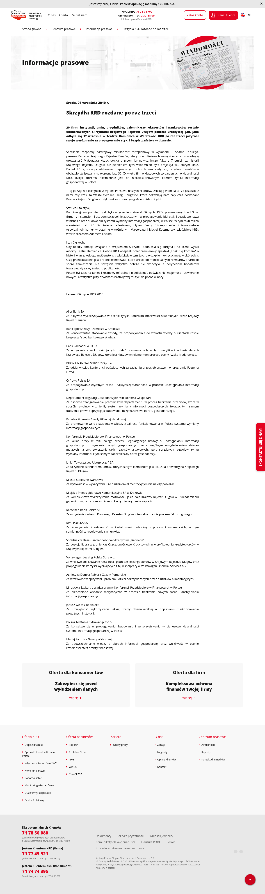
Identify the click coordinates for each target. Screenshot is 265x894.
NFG (71, 759)
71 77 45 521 (35, 854)
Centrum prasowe (64, 29)
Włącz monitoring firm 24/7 (41, 763)
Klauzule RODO (151, 842)
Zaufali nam (79, 15)
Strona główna (31, 29)
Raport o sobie (33, 778)
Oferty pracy (120, 744)
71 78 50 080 (35, 833)
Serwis (171, 842)
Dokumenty (103, 836)
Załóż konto (195, 15)
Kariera (115, 737)
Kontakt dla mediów (213, 759)
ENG (246, 15)
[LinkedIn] (241, 851)
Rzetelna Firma (77, 752)
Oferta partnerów (79, 737)
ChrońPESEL (76, 774)
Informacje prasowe (99, 29)
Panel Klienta (223, 15)
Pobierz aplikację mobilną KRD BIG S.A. (147, 4)
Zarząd (161, 744)
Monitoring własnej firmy (39, 785)
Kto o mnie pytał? (35, 770)
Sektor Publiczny (34, 800)
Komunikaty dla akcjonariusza (116, 842)
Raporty (206, 752)
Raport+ (73, 744)
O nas (52, 15)
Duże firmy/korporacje (38, 792)
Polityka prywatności (130, 836)
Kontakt (161, 767)
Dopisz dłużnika (34, 744)
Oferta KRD (30, 737)
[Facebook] (235, 851)
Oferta (63, 15)
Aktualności (208, 744)
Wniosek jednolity (161, 836)
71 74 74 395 (35, 871)
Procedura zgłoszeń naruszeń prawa (120, 848)
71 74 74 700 (144, 11)
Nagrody (162, 752)
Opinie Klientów (166, 759)
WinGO (73, 767)
